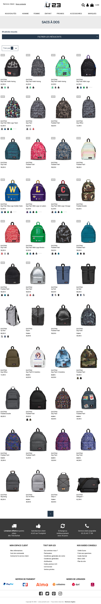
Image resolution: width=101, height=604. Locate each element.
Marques (92, 13)
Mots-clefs (81, 558)
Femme (37, 13)
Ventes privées (49, 569)
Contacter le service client (19, 556)
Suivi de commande (17, 553)
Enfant (48, 13)
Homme (25, 13)
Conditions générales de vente (54, 556)
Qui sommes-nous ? (51, 550)
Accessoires (76, 13)
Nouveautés (10, 13)
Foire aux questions (84, 553)
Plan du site (82, 561)
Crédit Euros (82, 550)
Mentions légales (70, 602)
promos (60, 13)
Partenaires (48, 553)
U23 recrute (48, 567)
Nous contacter (21, 4)
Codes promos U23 (50, 564)
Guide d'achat (82, 556)
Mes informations (16, 550)
